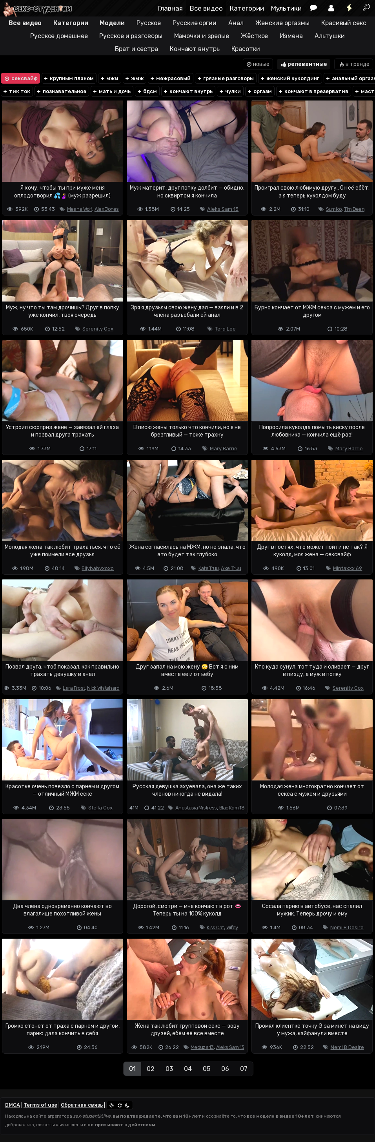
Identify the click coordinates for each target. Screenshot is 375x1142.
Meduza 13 (202, 1047)
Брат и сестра (136, 49)
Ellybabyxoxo (98, 568)
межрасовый (170, 78)
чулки (229, 91)
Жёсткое (254, 36)
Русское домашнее (58, 36)
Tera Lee (225, 329)
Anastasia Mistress (196, 808)
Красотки (245, 49)
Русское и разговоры (130, 36)
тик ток (16, 91)
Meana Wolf (79, 209)
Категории (247, 8)
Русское (149, 23)
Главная (170, 8)
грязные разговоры (225, 78)
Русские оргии (195, 23)
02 (151, 1069)
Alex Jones (107, 209)
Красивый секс (343, 23)
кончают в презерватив (313, 91)
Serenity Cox (97, 329)
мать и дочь (111, 91)
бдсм (147, 91)
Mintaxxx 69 (347, 568)
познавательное (61, 91)
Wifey (232, 927)
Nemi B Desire (347, 927)
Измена (291, 36)
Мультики (286, 8)
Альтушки (330, 36)
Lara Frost (74, 688)
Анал (236, 23)
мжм (109, 78)
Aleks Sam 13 (222, 209)
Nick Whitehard (103, 688)
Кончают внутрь (195, 49)
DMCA (12, 1105)
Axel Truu (231, 568)
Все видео (206, 8)
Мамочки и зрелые (201, 36)
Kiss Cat (215, 927)
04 (188, 1069)
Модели (112, 23)
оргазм (259, 91)
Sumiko (334, 209)
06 (225, 1069)
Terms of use (40, 1105)
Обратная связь (82, 1105)
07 (244, 1069)
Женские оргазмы (282, 23)
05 (206, 1069)
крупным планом (68, 78)
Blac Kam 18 (231, 808)
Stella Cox (100, 808)
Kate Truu (208, 568)
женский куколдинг (289, 78)
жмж (134, 78)
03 (169, 1069)
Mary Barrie (223, 448)
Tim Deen (354, 209)
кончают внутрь (188, 91)
